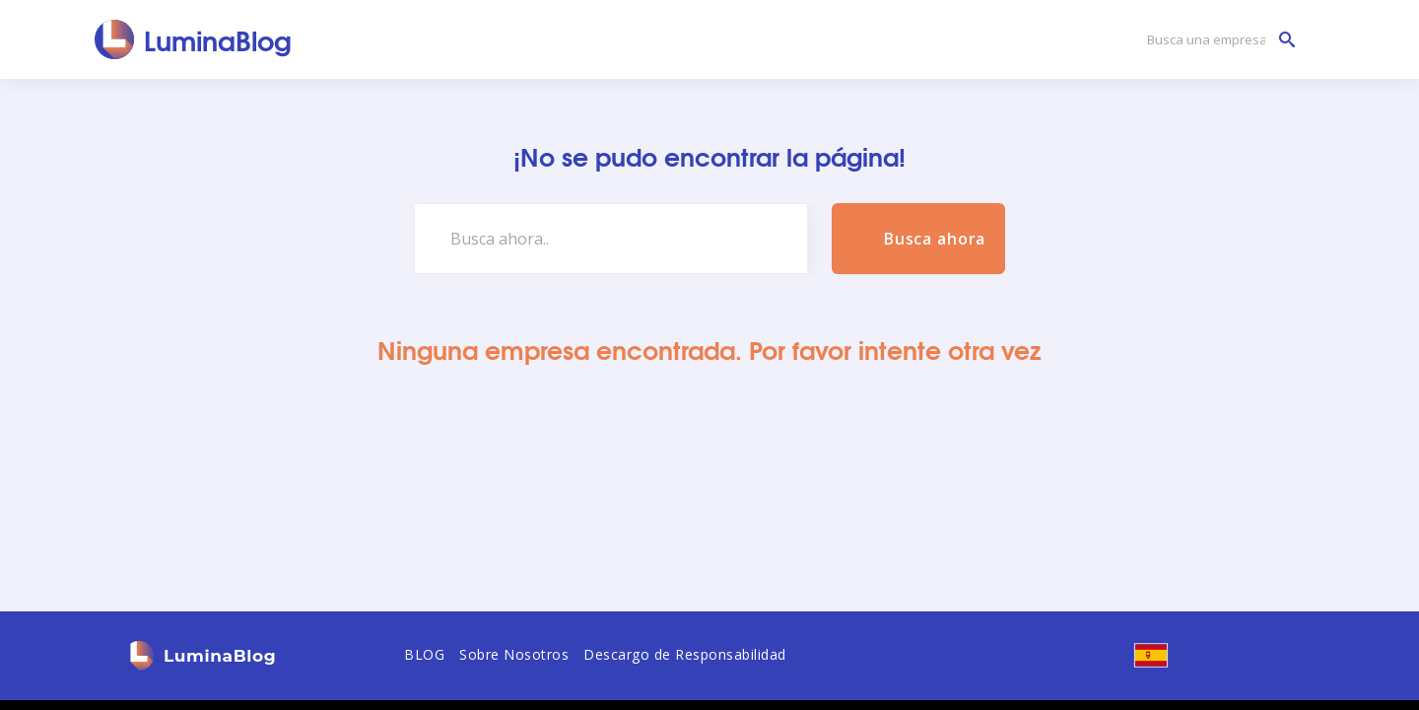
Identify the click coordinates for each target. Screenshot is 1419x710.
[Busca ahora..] (611, 238)
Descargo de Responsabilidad (684, 654)
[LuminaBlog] (194, 39)
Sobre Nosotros (514, 654)
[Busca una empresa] (1216, 40)
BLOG (424, 654)
